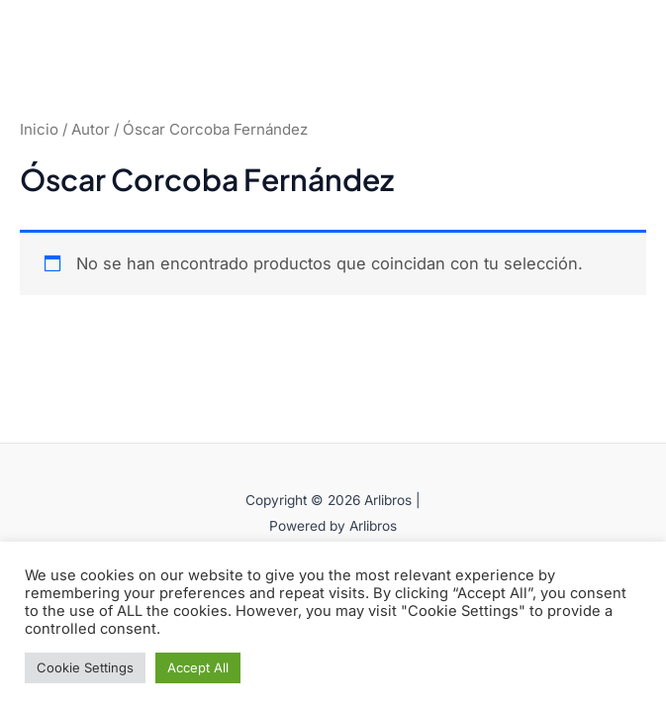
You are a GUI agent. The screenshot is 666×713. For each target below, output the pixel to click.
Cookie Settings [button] (85, 667)
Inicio (39, 129)
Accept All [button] (198, 667)
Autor (90, 129)
